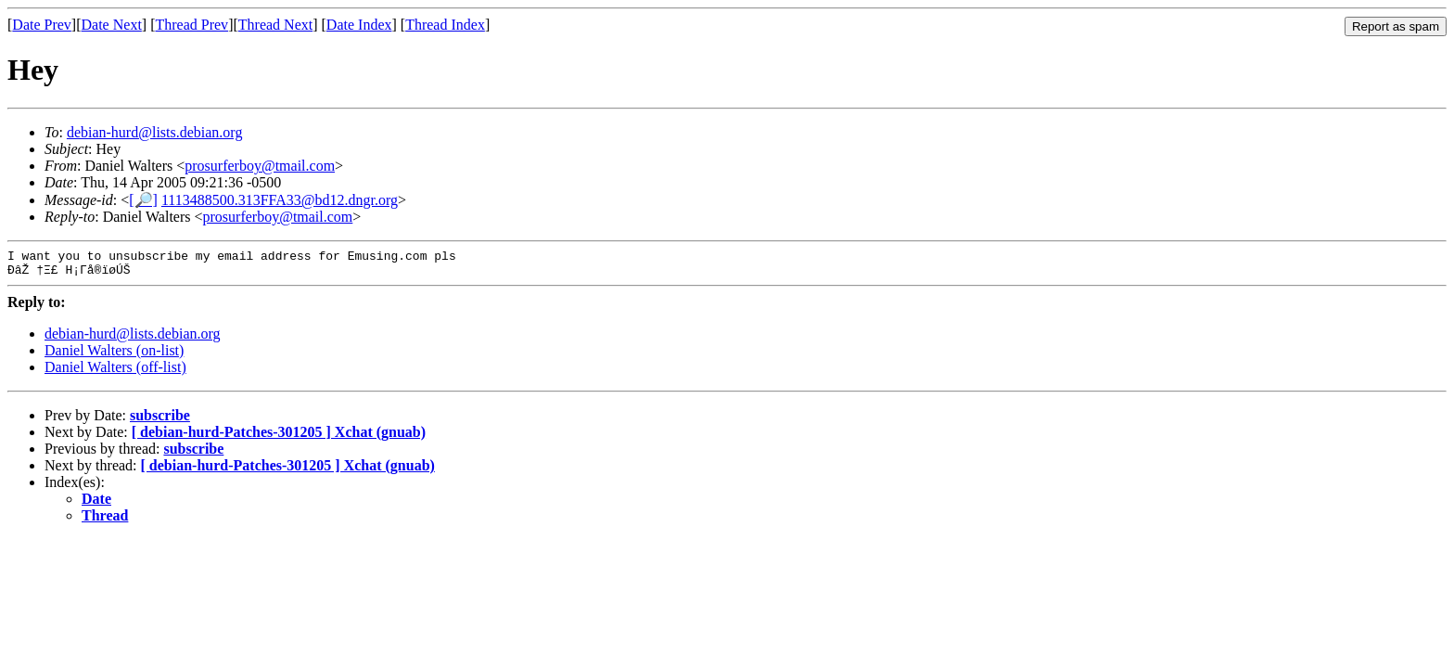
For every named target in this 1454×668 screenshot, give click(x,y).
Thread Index (445, 24)
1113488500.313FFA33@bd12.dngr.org (279, 200)
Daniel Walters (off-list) (115, 372)
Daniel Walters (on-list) (114, 356)
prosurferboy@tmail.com (260, 165)
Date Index (359, 24)
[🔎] (143, 200)
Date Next (112, 24)
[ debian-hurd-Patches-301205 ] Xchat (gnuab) (279, 437)
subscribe (160, 421)
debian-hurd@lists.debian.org (155, 132)
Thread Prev (191, 24)
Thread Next (275, 24)
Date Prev (41, 24)
